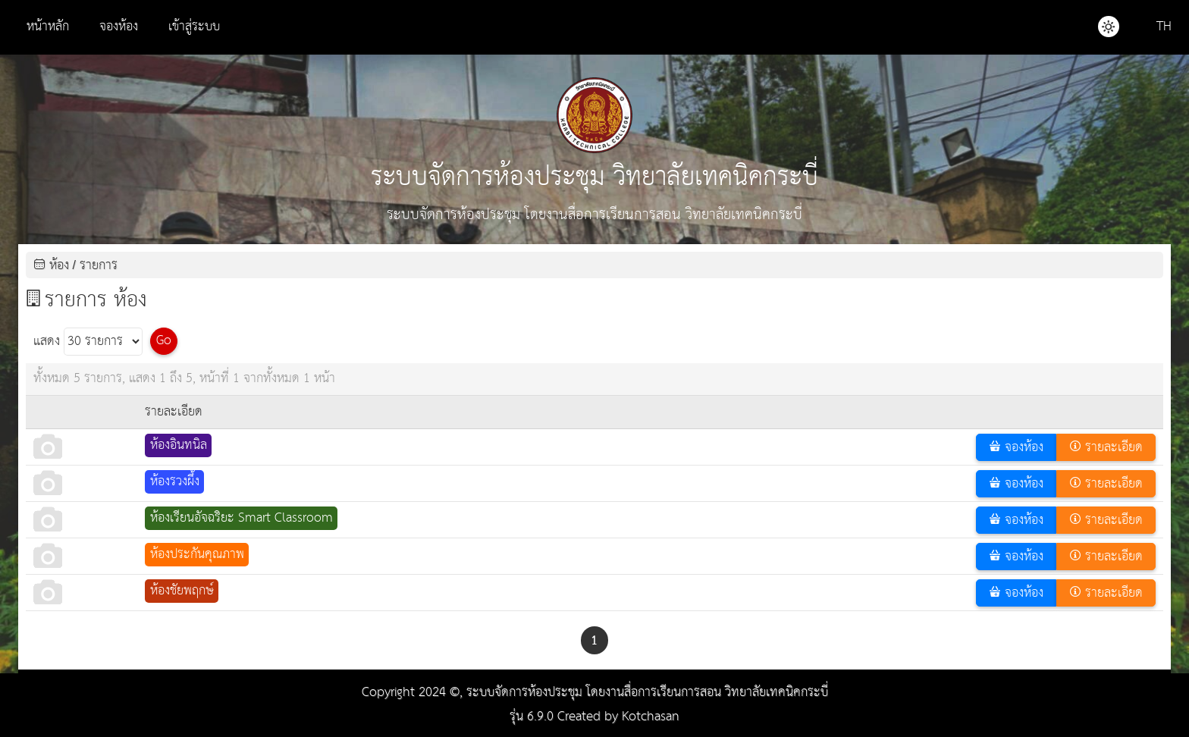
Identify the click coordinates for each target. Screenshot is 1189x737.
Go (163, 341)
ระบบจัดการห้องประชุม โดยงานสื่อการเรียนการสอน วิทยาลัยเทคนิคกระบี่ (647, 692)
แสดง (88, 342)
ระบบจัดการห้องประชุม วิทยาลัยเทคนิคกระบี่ (594, 139)
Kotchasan (650, 717)
